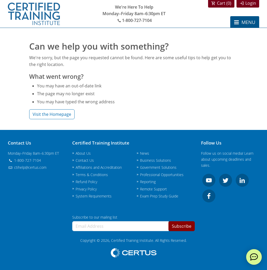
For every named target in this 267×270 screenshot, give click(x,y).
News (144, 153)
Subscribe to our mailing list (94, 217)
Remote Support (153, 189)
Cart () (224, 3)
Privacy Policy (86, 189)
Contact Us (85, 160)
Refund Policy (86, 181)
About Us (83, 153)
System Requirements (94, 196)
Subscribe (181, 226)
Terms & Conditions (92, 174)
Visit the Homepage (52, 114)
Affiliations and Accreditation (99, 167)
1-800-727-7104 (134, 20)
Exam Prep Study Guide (159, 196)
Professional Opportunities (162, 174)
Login (250, 3)
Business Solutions (155, 160)
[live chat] (254, 257)
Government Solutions (158, 167)
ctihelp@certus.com (27, 167)
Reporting (148, 181)
